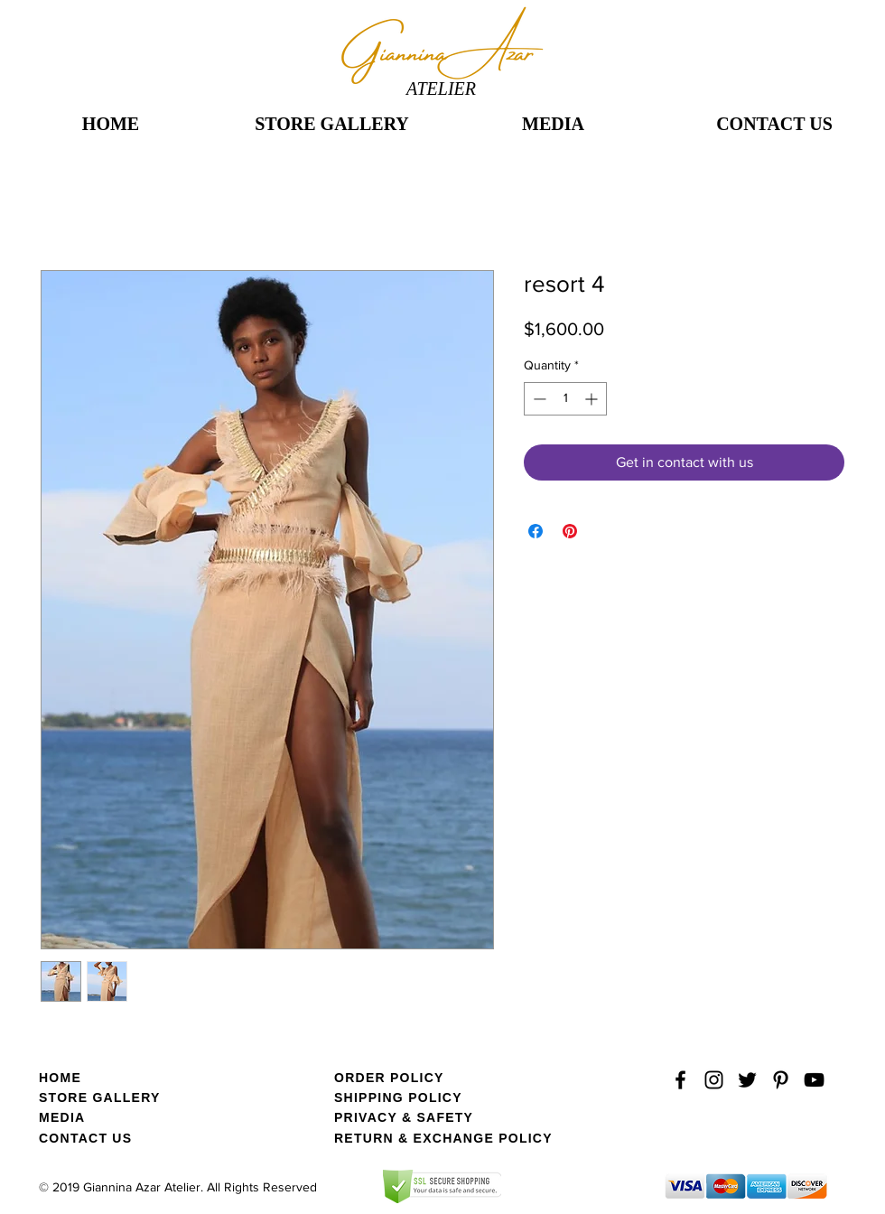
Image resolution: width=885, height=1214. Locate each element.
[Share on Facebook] (535, 531)
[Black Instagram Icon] (714, 1080)
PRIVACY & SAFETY (403, 1117)
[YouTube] (814, 1080)
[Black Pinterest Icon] (781, 1080)
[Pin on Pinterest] (570, 531)
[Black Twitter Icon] (747, 1080)
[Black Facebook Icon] (680, 1080)
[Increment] (593, 399)
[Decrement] (537, 399)
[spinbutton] (565, 399)
